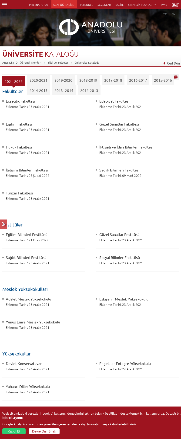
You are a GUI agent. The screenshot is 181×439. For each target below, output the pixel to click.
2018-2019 (88, 81)
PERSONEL (86, 4)
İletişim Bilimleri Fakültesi (27, 170)
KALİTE (119, 4)
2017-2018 (113, 81)
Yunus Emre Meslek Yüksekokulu (33, 322)
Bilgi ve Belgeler (57, 62)
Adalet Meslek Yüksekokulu (28, 299)
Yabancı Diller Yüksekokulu (28, 386)
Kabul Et (14, 431)
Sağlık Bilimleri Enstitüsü (26, 257)
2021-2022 (14, 82)
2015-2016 (163, 81)
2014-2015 (38, 91)
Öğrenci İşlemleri (30, 62)
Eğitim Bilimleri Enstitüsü (26, 234)
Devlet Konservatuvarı (24, 363)
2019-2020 (63, 81)
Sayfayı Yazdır (176, 77)
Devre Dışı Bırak (44, 431)
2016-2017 (138, 81)
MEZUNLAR (104, 4)
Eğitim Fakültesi (19, 124)
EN (173, 14)
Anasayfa (8, 62)
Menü (4, 4)
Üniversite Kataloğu (87, 62)
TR (165, 14)
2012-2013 (89, 91)
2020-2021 (38, 81)
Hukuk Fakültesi (19, 147)
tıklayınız (15, 417)
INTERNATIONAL (38, 4)
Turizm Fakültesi (19, 192)
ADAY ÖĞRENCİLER (64, 4)
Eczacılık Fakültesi (20, 101)
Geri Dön (171, 63)
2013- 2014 (63, 91)
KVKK (164, 4)
